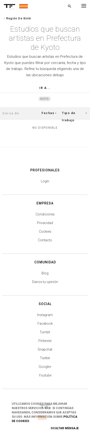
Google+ (45, 367)
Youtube (45, 375)
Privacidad (45, 223)
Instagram (45, 315)
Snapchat (45, 349)
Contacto (45, 240)
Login (45, 181)
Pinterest (45, 341)
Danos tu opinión (45, 282)
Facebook (45, 323)
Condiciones (45, 214)
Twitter (45, 358)
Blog (45, 273)
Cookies (45, 231)
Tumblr (45, 332)
